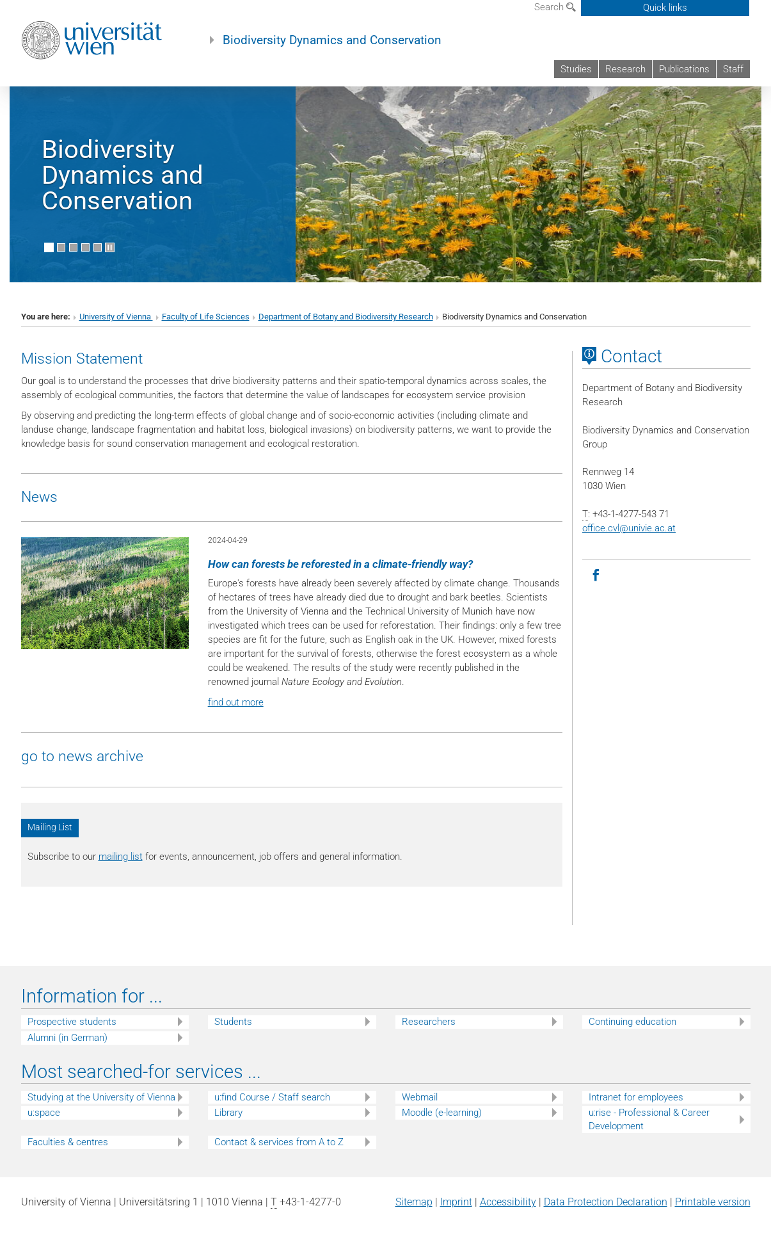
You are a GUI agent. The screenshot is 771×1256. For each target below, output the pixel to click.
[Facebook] (596, 576)
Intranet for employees (636, 1097)
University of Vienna (116, 316)
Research (625, 69)
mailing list (121, 856)
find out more (236, 702)
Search (555, 7)
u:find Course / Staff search (272, 1097)
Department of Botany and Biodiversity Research (345, 316)
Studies (576, 69)
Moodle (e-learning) (442, 1112)
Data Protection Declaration (605, 1202)
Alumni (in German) (67, 1037)
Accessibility (508, 1202)
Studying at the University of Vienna (101, 1097)
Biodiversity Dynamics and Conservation (332, 40)
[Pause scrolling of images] (110, 247)
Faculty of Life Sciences (206, 316)
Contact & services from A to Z (279, 1142)
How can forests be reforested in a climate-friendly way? (340, 564)
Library (228, 1112)
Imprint (456, 1202)
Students (233, 1021)
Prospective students (72, 1021)
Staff (733, 69)
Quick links (665, 7)
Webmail (420, 1097)
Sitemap (414, 1202)
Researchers (429, 1021)
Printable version (713, 1202)
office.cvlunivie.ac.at (629, 528)
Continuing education (632, 1021)
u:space (44, 1112)
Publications (684, 69)
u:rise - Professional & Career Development (649, 1119)
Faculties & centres (68, 1142)
